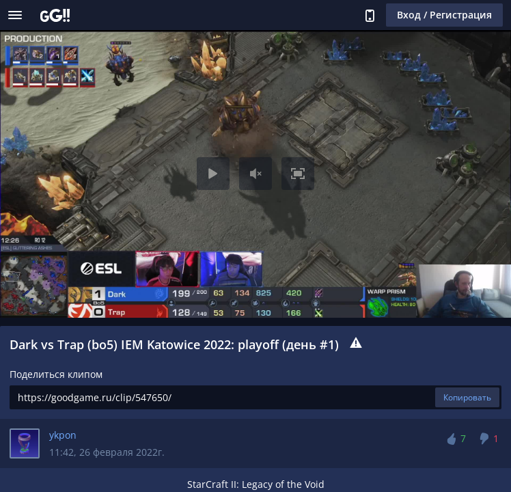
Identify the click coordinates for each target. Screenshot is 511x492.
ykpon (63, 434)
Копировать (467, 397)
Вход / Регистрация (444, 14)
